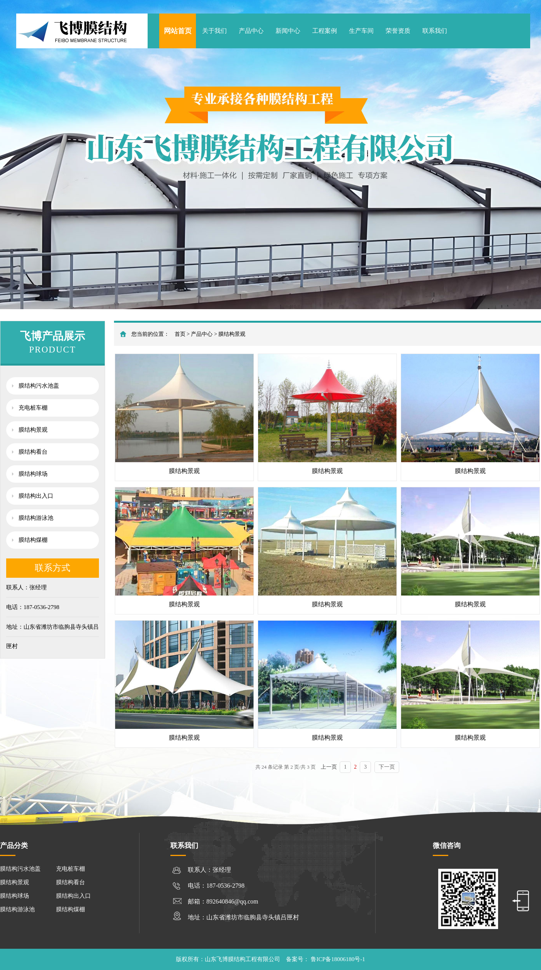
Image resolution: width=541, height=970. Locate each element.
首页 (180, 334)
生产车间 (361, 30)
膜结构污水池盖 (39, 386)
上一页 (329, 767)
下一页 (387, 767)
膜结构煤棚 (33, 540)
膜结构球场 (33, 474)
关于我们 (214, 30)
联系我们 (434, 30)
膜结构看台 (33, 452)
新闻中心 (288, 30)
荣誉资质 (398, 30)
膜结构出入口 (36, 496)
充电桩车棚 (33, 408)
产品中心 (251, 30)
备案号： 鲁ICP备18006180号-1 (325, 959)
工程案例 (324, 30)
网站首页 (178, 31)
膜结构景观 (33, 430)
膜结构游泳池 (36, 518)
